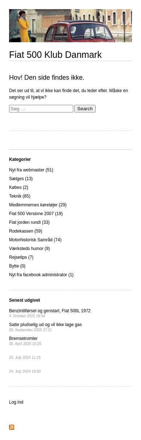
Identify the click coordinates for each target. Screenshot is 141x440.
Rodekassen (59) (25, 231)
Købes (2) (18, 187)
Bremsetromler (25, 341)
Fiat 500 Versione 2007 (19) (36, 213)
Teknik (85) (19, 196)
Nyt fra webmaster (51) (31, 170)
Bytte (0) (17, 266)
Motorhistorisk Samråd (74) (35, 239)
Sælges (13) (21, 178)
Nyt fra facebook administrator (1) (41, 274)
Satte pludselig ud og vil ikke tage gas (45, 327)
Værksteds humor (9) (29, 248)
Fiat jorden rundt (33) (29, 222)
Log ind (16, 402)
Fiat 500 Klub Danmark (55, 54)
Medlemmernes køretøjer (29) (38, 204)
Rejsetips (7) (21, 257)
